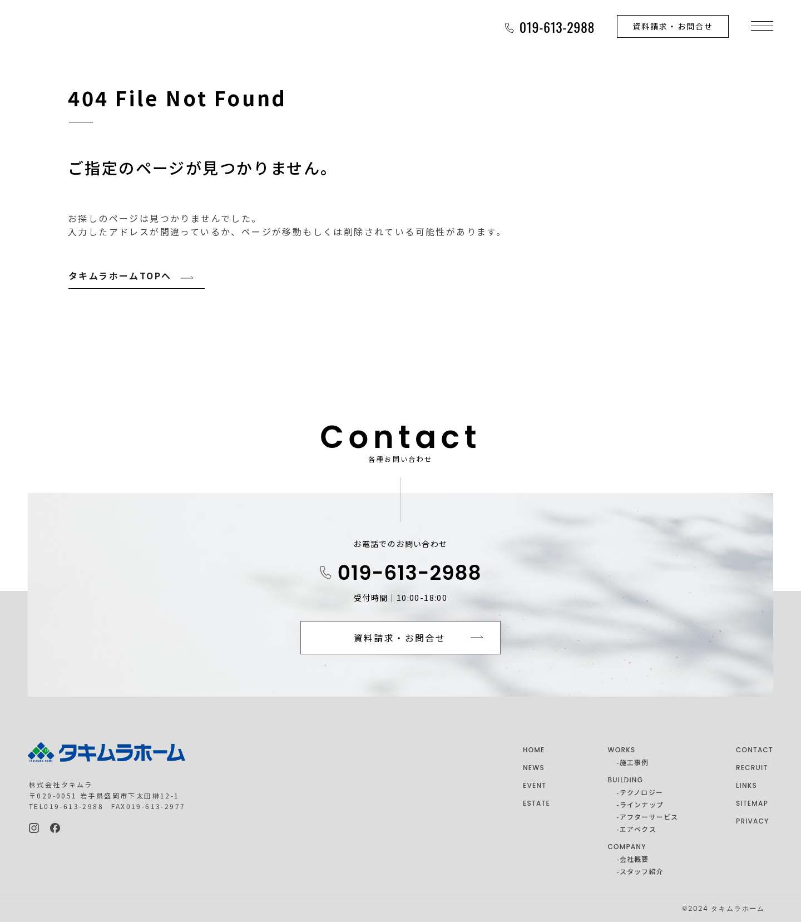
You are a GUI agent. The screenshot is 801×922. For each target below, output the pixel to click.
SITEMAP (752, 803)
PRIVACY (752, 821)
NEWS (534, 767)
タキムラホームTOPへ (119, 275)
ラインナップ (642, 804)
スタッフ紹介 (642, 871)
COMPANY (627, 846)
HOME (534, 750)
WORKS (622, 750)
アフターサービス (649, 816)
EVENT (534, 785)
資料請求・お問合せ (672, 26)
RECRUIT (752, 767)
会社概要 (634, 859)
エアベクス (638, 829)
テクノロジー (641, 792)
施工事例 (634, 762)
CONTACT (754, 750)
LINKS (746, 785)
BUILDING (626, 780)
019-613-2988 (410, 573)
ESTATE (536, 803)
